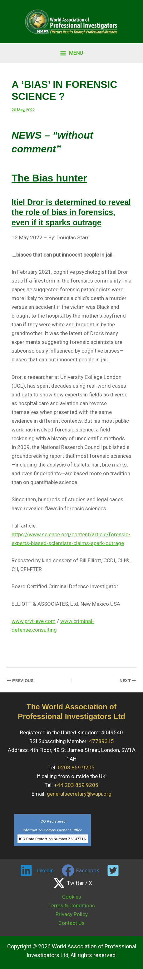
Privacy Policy (72, 914)
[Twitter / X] (72, 883)
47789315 (101, 741)
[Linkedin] (37, 870)
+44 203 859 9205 (76, 785)
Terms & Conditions (71, 905)
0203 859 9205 (76, 767)
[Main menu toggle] (71, 53)
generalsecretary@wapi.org (79, 794)
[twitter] (114, 870)
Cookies (71, 897)
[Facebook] (80, 870)
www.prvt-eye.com (34, 621)
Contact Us (71, 923)
